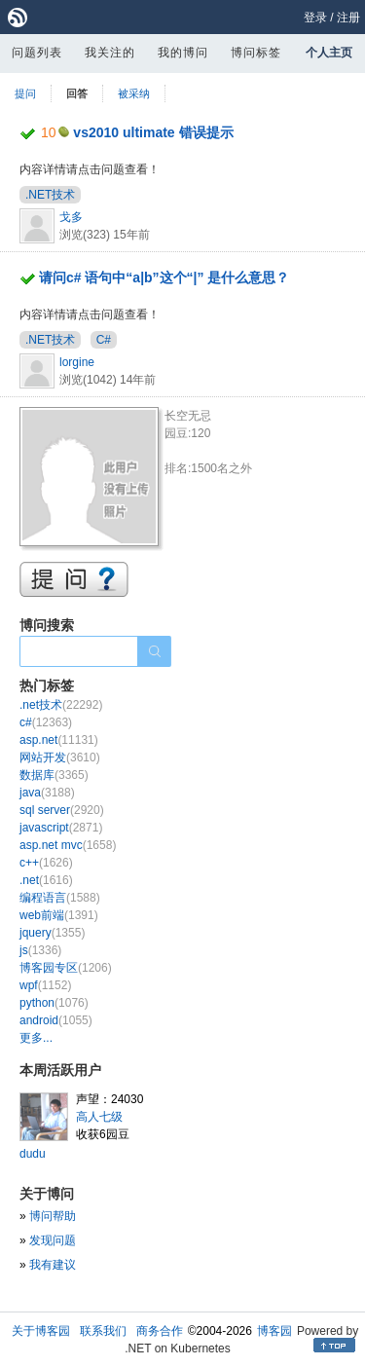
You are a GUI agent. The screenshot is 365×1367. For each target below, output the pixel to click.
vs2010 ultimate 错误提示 (153, 132)
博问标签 (256, 52)
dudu (32, 1154)
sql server (61, 810)
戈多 (71, 217)
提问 (25, 93)
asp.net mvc (67, 845)
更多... (36, 1038)
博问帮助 (52, 1216)
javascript (60, 827)
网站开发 (59, 757)
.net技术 (60, 705)
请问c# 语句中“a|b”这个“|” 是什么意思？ (164, 277)
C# (103, 340)
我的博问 (183, 52)
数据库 (54, 775)
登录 (315, 17)
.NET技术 (50, 195)
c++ (46, 862)
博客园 (274, 1331)
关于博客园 (41, 1331)
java (47, 792)
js (40, 950)
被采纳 (134, 93)
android (55, 1020)
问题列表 (37, 52)
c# (45, 722)
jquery (52, 933)
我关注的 (110, 52)
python (54, 1003)
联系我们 (103, 1331)
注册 (348, 17)
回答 (77, 93)
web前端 (58, 915)
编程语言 (59, 898)
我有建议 (52, 1265)
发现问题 (52, 1240)
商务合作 (159, 1331)
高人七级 (99, 1117)
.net (46, 880)
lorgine (76, 362)
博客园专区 (65, 968)
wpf (45, 985)
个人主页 (329, 52)
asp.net (58, 740)
